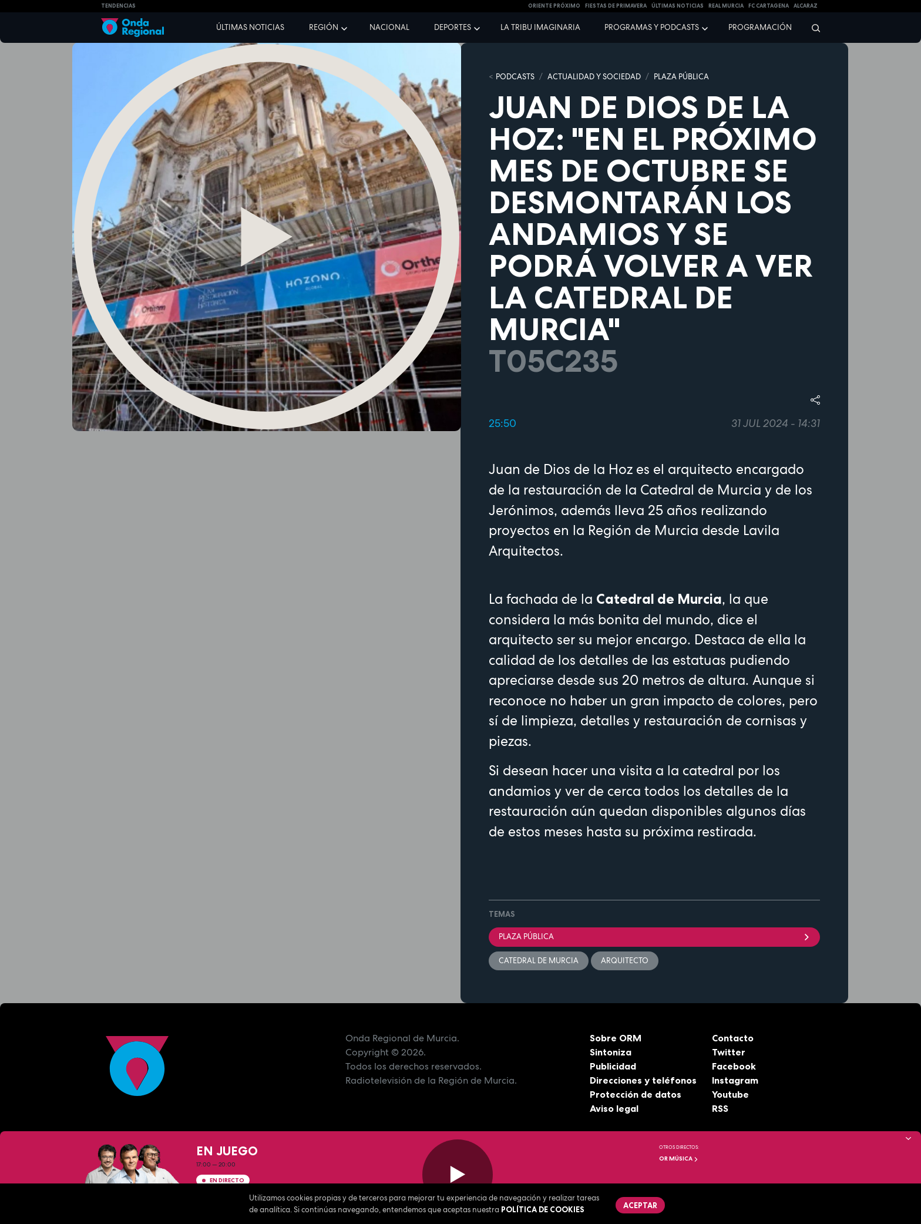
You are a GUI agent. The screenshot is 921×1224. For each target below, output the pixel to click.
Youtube (730, 1094)
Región (323, 27)
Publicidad (613, 1066)
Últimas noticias (250, 27)
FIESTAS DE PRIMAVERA (616, 5)
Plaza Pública (654, 936)
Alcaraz (806, 5)
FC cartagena (768, 5)
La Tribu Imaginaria (540, 27)
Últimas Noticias (677, 5)
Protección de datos (635, 1094)
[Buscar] (812, 28)
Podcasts (515, 77)
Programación (760, 27)
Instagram (735, 1080)
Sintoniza (610, 1052)
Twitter (728, 1052)
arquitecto (624, 961)
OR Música (678, 1158)
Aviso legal (614, 1108)
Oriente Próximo (554, 5)
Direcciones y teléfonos (643, 1080)
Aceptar (640, 1205)
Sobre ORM (615, 1038)
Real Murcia (726, 5)
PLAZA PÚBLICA (681, 77)
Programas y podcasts (651, 27)
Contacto (733, 1038)
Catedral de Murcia (539, 961)
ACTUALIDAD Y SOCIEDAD (594, 77)
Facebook (734, 1066)
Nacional (389, 27)
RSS (720, 1108)
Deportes (452, 27)
